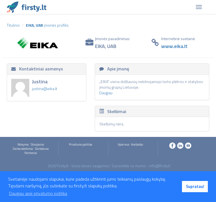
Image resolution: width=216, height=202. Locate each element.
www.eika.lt (174, 46)
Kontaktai (137, 144)
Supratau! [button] (195, 186)
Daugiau (105, 93)
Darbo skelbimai (23, 148)
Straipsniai (37, 144)
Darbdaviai (42, 148)
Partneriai (30, 153)
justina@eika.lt (44, 88)
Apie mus (123, 144)
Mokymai (23, 144)
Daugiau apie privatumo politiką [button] (38, 193)
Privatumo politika (80, 144)
